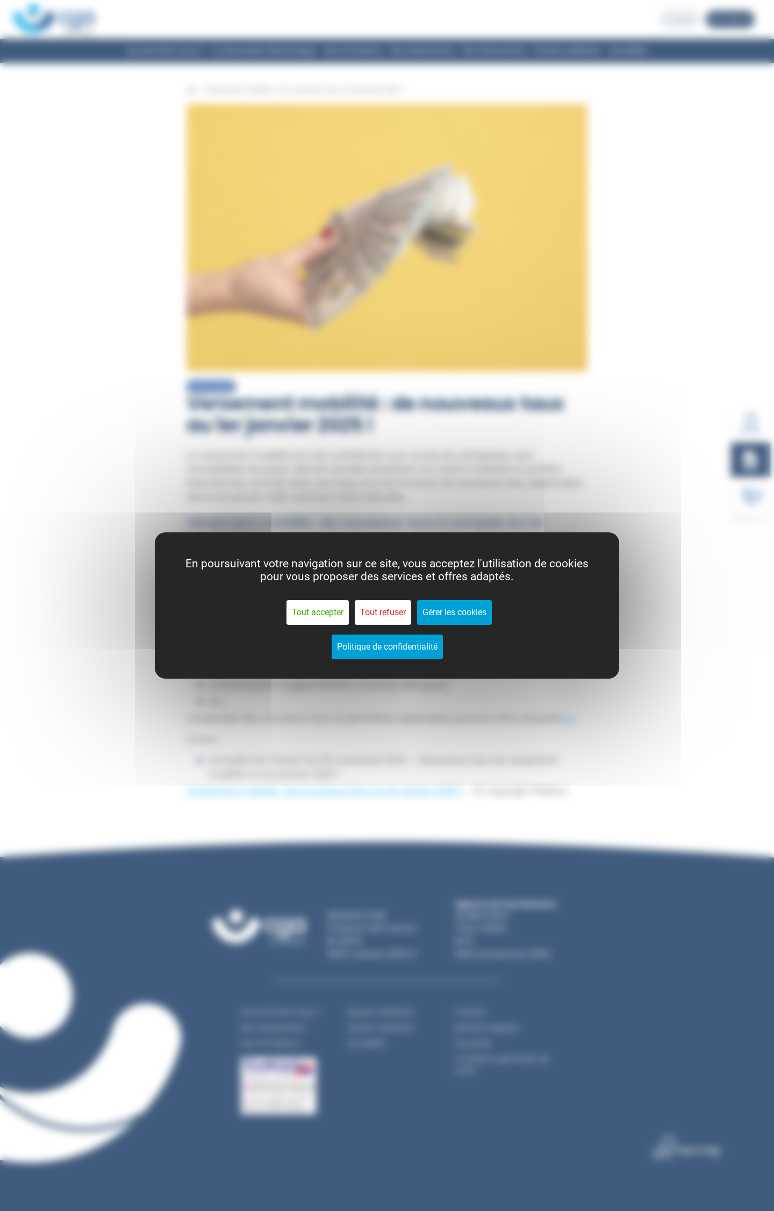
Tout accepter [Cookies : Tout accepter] (317, 612)
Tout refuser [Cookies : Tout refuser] (383, 612)
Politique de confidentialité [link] (387, 647)
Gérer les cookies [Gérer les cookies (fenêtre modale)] (454, 612)
